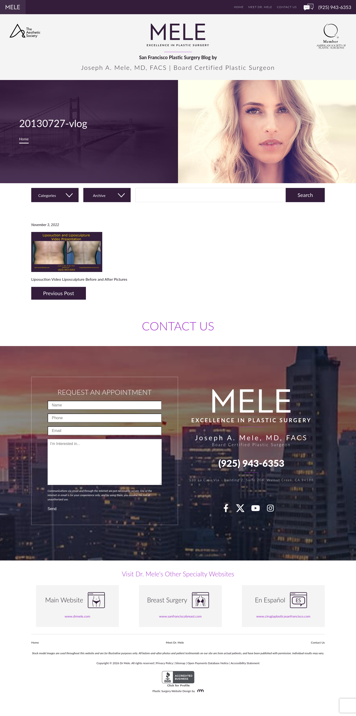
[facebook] (228, 509)
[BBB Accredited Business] (178, 679)
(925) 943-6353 (251, 463)
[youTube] (258, 509)
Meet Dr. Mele (260, 7)
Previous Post (58, 293)
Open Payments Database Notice (208, 663)
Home (239, 7)
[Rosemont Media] (200, 691)
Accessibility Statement (245, 663)
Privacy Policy (164, 663)
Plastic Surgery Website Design (171, 691)
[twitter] (243, 509)
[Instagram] (273, 509)
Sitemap (180, 663)
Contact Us (287, 7)
